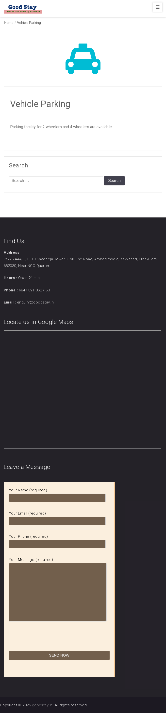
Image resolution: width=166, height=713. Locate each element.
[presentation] (46, 641)
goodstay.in (42, 705)
